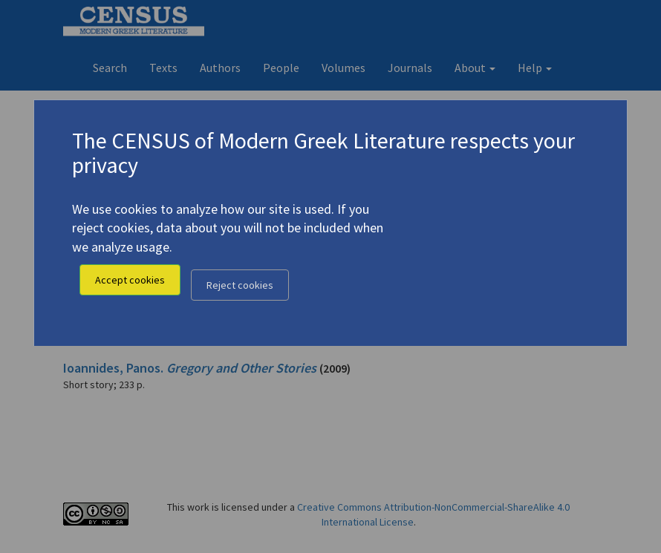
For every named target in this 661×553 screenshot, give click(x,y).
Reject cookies (239, 285)
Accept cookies (130, 280)
